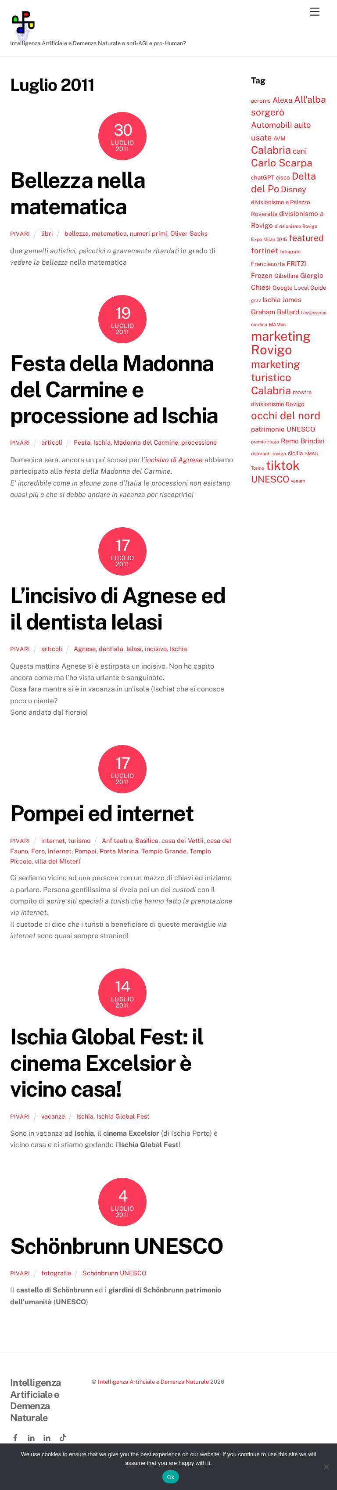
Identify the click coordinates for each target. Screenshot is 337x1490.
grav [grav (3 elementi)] (256, 300)
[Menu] (314, 12)
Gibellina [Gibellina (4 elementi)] (286, 275)
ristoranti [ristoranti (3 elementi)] (261, 453)
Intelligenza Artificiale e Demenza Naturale (153, 1381)
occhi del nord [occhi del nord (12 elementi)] (285, 415)
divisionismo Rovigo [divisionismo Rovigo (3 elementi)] (296, 226)
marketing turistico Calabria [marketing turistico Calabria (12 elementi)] (275, 377)
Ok (170, 1477)
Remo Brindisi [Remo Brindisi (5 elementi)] (302, 441)
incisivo (156, 648)
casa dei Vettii (182, 840)
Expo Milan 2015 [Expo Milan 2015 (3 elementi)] (269, 239)
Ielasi (134, 648)
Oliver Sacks (189, 233)
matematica (109, 233)
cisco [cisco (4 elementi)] (283, 177)
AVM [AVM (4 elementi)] (279, 138)
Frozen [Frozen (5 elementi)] (261, 275)
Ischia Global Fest (123, 1116)
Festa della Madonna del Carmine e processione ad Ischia (114, 389)
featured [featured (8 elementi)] (306, 238)
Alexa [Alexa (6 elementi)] (282, 100)
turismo (79, 840)
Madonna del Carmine (146, 442)
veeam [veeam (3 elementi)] (298, 480)
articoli (51, 442)
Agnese (85, 648)
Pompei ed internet (102, 813)
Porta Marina (119, 851)
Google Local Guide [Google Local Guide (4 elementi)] (299, 287)
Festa (82, 442)
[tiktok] (63, 1436)
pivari (20, 233)
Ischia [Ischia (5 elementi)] (271, 299)
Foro (38, 851)
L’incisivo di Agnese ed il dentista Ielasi (118, 608)
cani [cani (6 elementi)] (300, 151)
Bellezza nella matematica (77, 193)
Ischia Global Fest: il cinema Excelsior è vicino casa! (106, 1062)
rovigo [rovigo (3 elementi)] (279, 453)
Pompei (86, 851)
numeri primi (148, 233)
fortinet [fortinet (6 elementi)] (264, 250)
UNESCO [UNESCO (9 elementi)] (270, 479)
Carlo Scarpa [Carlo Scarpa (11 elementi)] (281, 163)
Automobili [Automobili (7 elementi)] (271, 125)
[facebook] (16, 1436)
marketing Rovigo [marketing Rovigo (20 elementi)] (281, 342)
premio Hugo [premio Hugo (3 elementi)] (265, 441)
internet (53, 840)
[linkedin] (32, 1436)
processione (199, 442)
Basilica (146, 840)
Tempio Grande (163, 851)
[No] (326, 1466)
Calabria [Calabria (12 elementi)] (271, 150)
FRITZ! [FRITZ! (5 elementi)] (297, 263)
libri (47, 233)
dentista (111, 648)
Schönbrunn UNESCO (116, 1246)
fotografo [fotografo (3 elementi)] (290, 251)
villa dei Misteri (57, 861)
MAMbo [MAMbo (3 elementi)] (277, 324)
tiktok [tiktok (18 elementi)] (283, 465)
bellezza (77, 233)
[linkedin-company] (48, 1436)
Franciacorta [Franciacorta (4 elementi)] (268, 263)
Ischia (102, 442)
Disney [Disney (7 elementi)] (293, 189)
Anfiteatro (117, 840)
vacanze (53, 1116)
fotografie (56, 1273)
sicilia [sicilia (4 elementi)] (295, 453)
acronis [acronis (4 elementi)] (261, 100)
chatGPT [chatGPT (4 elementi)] (262, 177)
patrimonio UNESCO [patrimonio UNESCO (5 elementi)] (283, 429)
